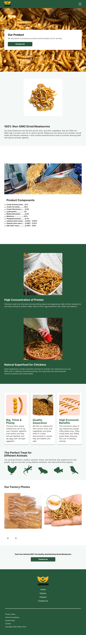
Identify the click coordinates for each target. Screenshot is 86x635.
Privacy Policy (10, 614)
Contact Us (43, 601)
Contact (8, 624)
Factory (43, 593)
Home (43, 589)
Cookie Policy (10, 620)
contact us (20, 44)
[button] (8, 540)
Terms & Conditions (12, 617)
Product (43, 597)
